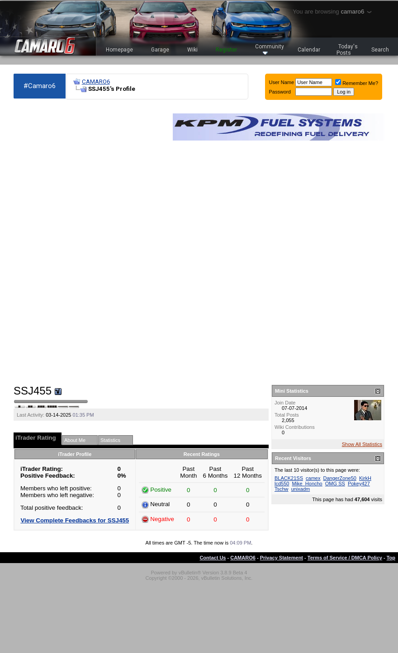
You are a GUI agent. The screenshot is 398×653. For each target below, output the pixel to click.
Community (269, 49)
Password (280, 91)
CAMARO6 (96, 81)
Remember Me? (356, 83)
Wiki (192, 50)
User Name (281, 82)
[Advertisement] (46, 242)
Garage (160, 50)
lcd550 (282, 483)
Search (380, 50)
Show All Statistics (362, 444)
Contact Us (212, 557)
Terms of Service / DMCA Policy (345, 557)
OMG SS (335, 483)
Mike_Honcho (307, 483)
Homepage (119, 50)
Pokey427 (359, 483)
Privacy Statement (281, 557)
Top (391, 557)
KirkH (365, 478)
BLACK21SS (289, 478)
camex (313, 478)
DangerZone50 (339, 478)
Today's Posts (347, 49)
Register (226, 50)
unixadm (300, 489)
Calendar (309, 50)
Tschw (282, 489)
